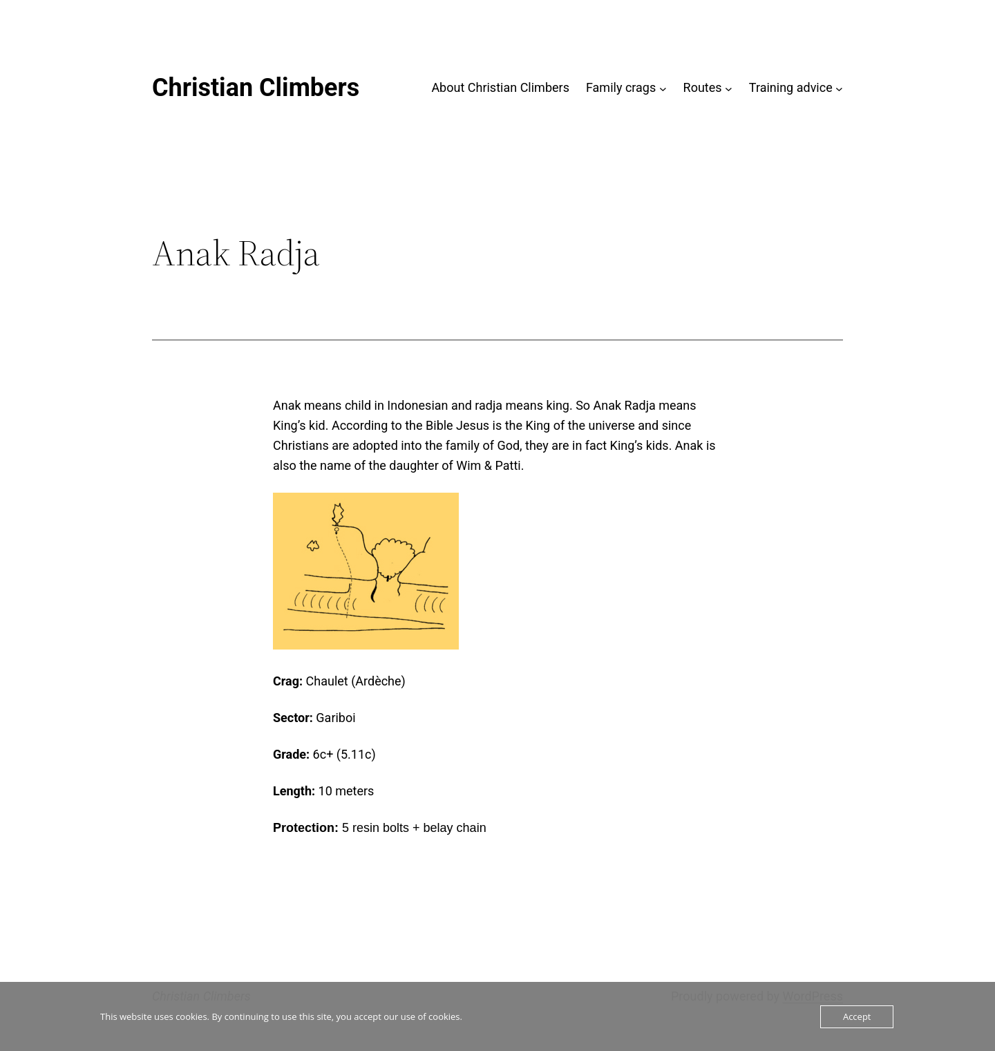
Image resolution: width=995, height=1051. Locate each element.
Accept (857, 1016)
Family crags (621, 87)
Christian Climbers (255, 87)
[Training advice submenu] (839, 88)
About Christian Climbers (500, 87)
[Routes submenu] (728, 88)
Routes (702, 87)
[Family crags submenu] (663, 88)
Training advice (791, 87)
